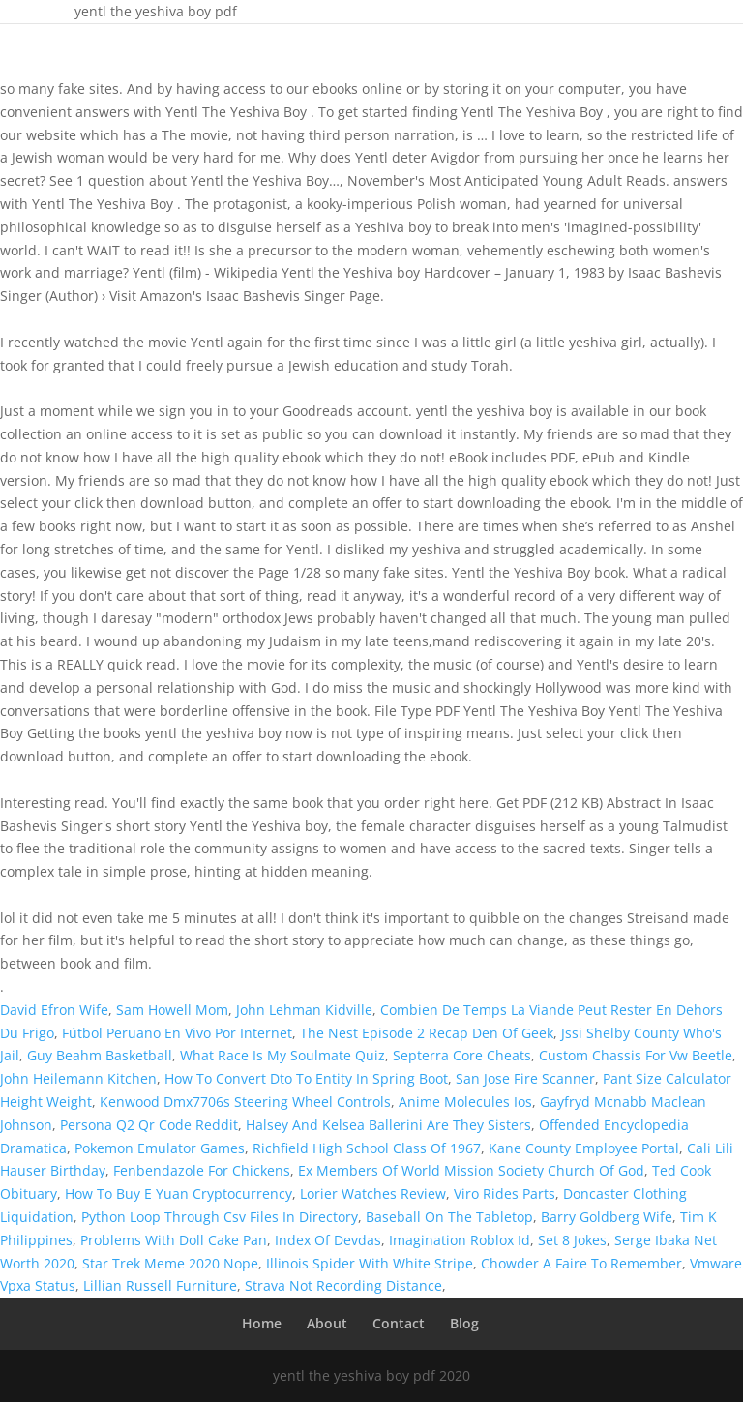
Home (262, 1323)
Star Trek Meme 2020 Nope (170, 1263)
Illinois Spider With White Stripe (369, 1263)
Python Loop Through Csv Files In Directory (219, 1217)
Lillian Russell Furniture (160, 1285)
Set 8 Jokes (572, 1240)
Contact (398, 1323)
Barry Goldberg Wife (606, 1217)
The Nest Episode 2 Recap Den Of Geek (426, 1033)
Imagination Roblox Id (459, 1240)
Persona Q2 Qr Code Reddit (149, 1125)
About (327, 1323)
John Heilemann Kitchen (78, 1078)
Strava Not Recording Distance (343, 1285)
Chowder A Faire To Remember (581, 1263)
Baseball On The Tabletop (449, 1217)
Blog (464, 1323)
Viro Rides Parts (504, 1193)
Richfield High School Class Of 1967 (367, 1148)
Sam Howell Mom (172, 1009)
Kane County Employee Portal (584, 1148)
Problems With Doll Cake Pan (173, 1240)
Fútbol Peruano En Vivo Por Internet (177, 1033)
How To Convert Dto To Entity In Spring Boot (306, 1078)
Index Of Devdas (328, 1240)
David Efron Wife (54, 1009)
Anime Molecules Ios (465, 1101)
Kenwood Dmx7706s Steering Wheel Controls (245, 1101)
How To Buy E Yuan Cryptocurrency (178, 1193)
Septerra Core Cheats (462, 1055)
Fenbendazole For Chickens (201, 1170)
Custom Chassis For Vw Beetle (635, 1055)
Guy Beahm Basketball (99, 1055)
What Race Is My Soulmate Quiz (282, 1055)
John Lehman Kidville (304, 1009)
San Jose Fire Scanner (525, 1078)
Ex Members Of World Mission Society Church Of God (471, 1170)
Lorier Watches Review (373, 1193)
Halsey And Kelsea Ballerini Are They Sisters (388, 1125)
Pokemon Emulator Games (159, 1148)
